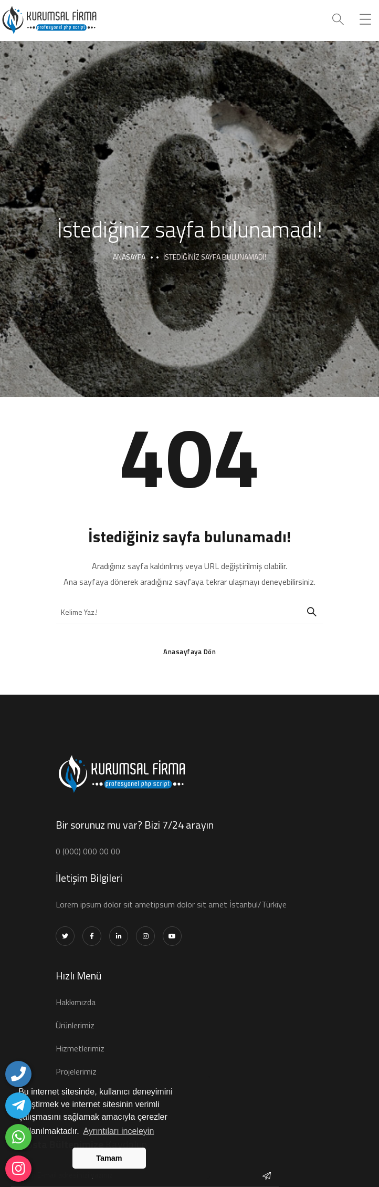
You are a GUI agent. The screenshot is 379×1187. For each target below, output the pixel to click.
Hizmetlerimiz (80, 1048)
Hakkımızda (76, 1002)
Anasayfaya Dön (189, 651)
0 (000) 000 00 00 (88, 851)
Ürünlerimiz (75, 1025)
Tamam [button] (109, 1158)
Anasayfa (129, 256)
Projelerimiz (76, 1071)
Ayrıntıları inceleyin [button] (118, 1131)
